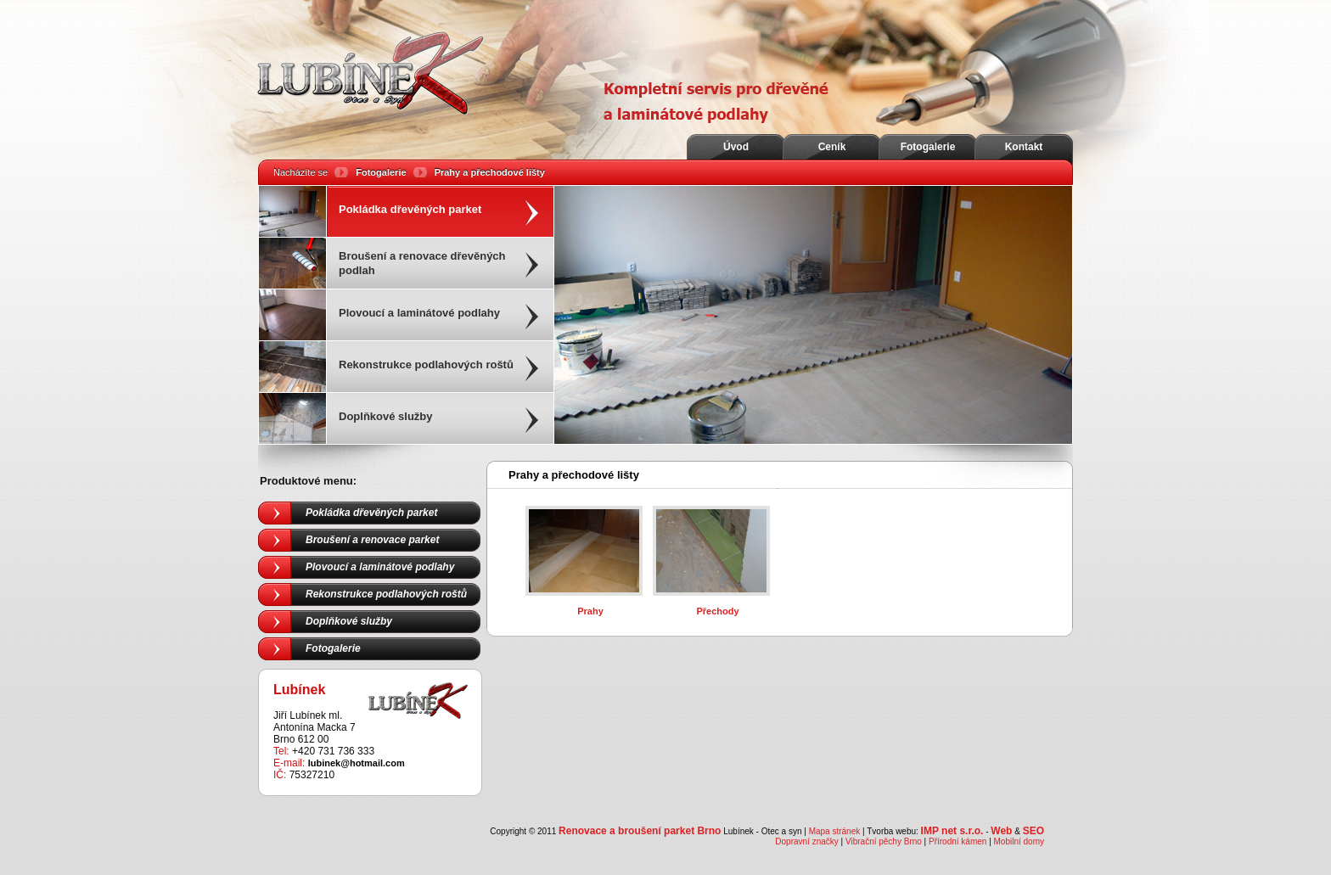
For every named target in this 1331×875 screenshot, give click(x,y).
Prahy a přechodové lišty (490, 172)
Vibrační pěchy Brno (883, 841)
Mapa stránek (835, 831)
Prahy (590, 611)
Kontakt (1024, 147)
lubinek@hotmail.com (356, 763)
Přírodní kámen (957, 841)
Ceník (832, 147)
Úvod (736, 147)
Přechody (717, 611)
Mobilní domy (1019, 841)
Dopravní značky (806, 841)
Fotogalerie (928, 147)
